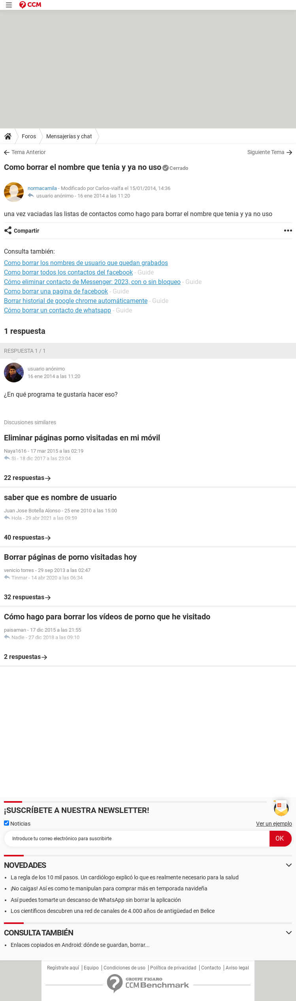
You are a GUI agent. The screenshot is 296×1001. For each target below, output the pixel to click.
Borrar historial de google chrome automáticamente (75, 301)
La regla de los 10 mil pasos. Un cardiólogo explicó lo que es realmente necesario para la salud (125, 877)
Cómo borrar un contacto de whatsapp (57, 310)
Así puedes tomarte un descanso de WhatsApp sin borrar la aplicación (96, 900)
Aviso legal (237, 968)
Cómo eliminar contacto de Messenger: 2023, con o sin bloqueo (92, 282)
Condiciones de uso (124, 968)
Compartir (26, 231)
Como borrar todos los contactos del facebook (68, 272)
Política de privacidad (173, 968)
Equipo (91, 968)
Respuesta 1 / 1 (25, 351)
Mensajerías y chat (69, 136)
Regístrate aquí (63, 968)
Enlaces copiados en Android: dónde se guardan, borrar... (80, 945)
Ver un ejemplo (274, 823)
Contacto (211, 968)
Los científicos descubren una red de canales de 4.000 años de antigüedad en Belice (113, 911)
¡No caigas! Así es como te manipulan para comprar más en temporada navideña (109, 888)
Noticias (17, 823)
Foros (29, 136)
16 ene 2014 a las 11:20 (103, 196)
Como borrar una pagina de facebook (56, 291)
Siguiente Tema (266, 152)
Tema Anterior (28, 152)
